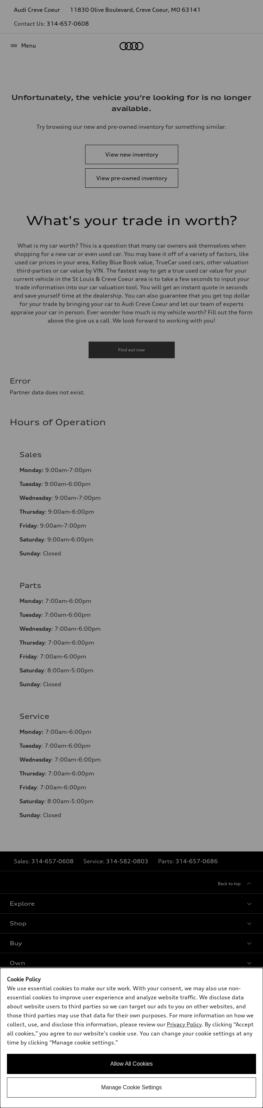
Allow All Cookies (131, 1064)
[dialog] (131, 1038)
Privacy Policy (184, 1024)
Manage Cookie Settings (131, 1087)
